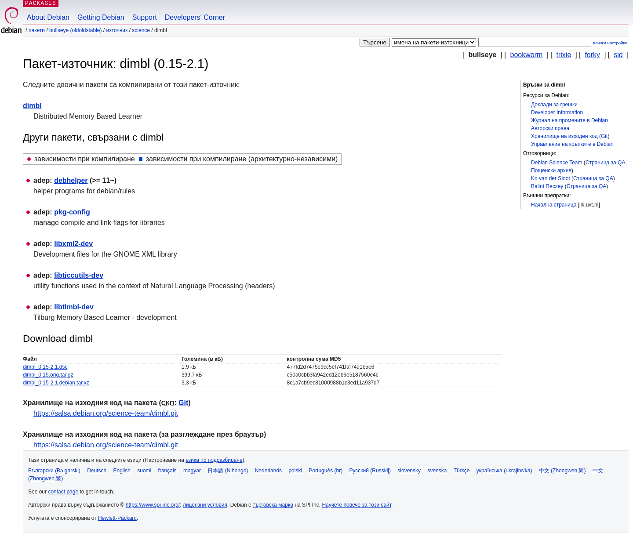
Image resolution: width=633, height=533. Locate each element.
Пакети (37, 30)
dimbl (32, 105)
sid (618, 54)
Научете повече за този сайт (356, 505)
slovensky (409, 471)
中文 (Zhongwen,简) (562, 471)
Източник (116, 30)
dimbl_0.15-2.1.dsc (45, 367)
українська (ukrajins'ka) (504, 471)
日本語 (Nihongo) (227, 471)
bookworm (526, 54)
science (141, 30)
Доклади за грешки (554, 105)
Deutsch (96, 471)
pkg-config (72, 212)
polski (295, 471)
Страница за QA (606, 163)
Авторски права (550, 128)
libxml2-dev (73, 243)
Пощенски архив (551, 170)
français (167, 471)
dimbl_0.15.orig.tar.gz (48, 375)
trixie (564, 54)
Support (144, 17)
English (122, 471)
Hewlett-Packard (117, 518)
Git (604, 136)
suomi (144, 471)
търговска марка (273, 505)
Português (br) (325, 471)
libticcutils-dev (78, 275)
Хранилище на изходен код (564, 136)
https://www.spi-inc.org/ (153, 505)
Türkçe (462, 471)
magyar (192, 471)
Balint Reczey (547, 186)
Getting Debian (100, 17)
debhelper (70, 180)
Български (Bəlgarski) (54, 471)
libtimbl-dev (74, 307)
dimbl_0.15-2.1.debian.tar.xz (56, 383)
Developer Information (557, 112)
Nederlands (268, 471)
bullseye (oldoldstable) (75, 30)
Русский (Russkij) (370, 471)
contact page (63, 492)
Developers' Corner (195, 17)
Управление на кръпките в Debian (572, 144)
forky (592, 54)
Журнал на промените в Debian (569, 120)
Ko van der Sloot (550, 178)
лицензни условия (205, 505)
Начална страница (553, 205)
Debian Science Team (556, 163)
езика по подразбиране (214, 460)
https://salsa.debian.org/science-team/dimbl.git (105, 413)
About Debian (48, 17)
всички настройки (610, 42)
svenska (437, 471)
